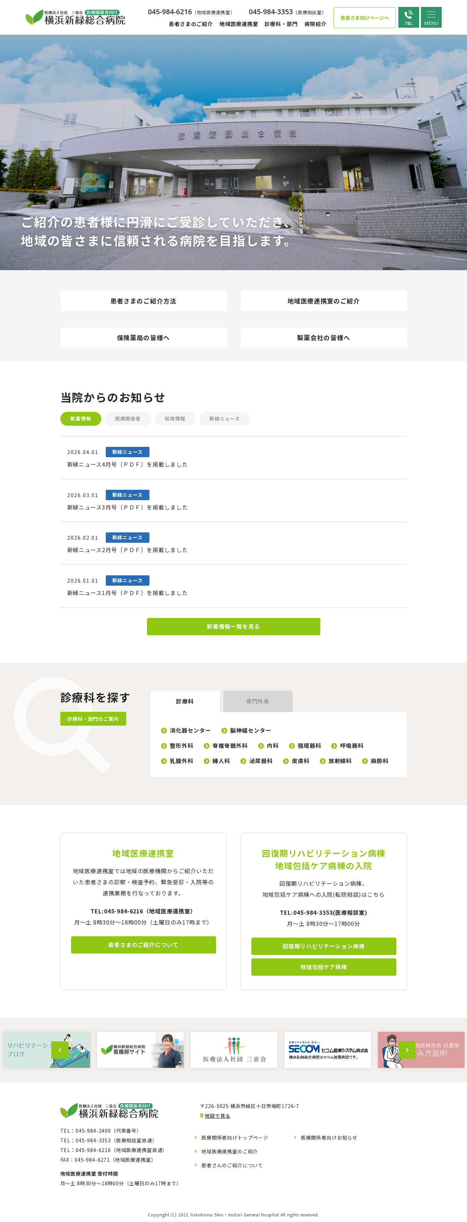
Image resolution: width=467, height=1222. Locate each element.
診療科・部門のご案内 (93, 719)
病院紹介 (315, 23)
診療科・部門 (281, 23)
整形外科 (182, 746)
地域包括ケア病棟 (323, 968)
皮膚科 (301, 761)
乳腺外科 (182, 761)
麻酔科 (380, 761)
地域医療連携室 (238, 23)
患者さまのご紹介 (191, 23)
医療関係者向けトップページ (234, 1138)
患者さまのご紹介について (143, 946)
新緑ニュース (225, 418)
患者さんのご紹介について (232, 1166)
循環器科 (309, 746)
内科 (273, 746)
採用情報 (175, 418)
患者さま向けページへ (364, 17)
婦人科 (221, 761)
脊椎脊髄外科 (230, 746)
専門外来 (258, 702)
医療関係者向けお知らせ (329, 1138)
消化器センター (190, 731)
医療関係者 (128, 418)
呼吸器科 (352, 746)
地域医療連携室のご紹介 (229, 1152)
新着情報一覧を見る (233, 627)
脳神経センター (250, 731)
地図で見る (218, 1116)
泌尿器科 (261, 761)
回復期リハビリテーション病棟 (324, 947)
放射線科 (340, 761)
